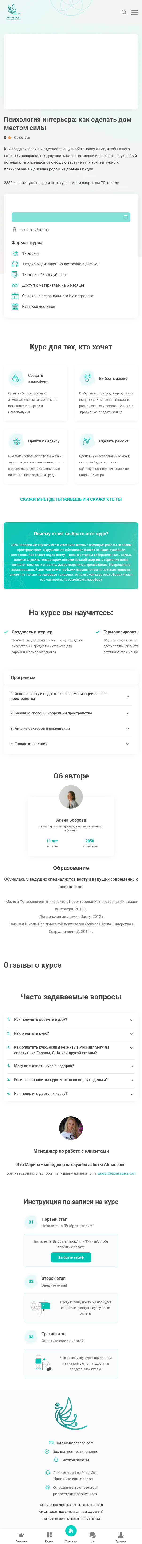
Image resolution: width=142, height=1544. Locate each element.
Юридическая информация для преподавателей (71, 1511)
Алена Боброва (71, 820)
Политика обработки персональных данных (71, 1518)
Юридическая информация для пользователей (71, 1505)
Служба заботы (75, 1460)
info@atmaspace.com (75, 1443)
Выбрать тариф (71, 1257)
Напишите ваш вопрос (73, 1479)
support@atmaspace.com (116, 1173)
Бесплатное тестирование (75, 1451)
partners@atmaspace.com (75, 1494)
